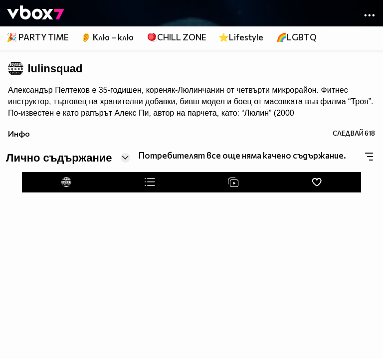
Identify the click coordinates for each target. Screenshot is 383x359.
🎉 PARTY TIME (37, 37)
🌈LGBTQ (296, 37)
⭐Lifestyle (240, 37)
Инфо (19, 133)
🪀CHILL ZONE (176, 37)
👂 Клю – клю (107, 37)
